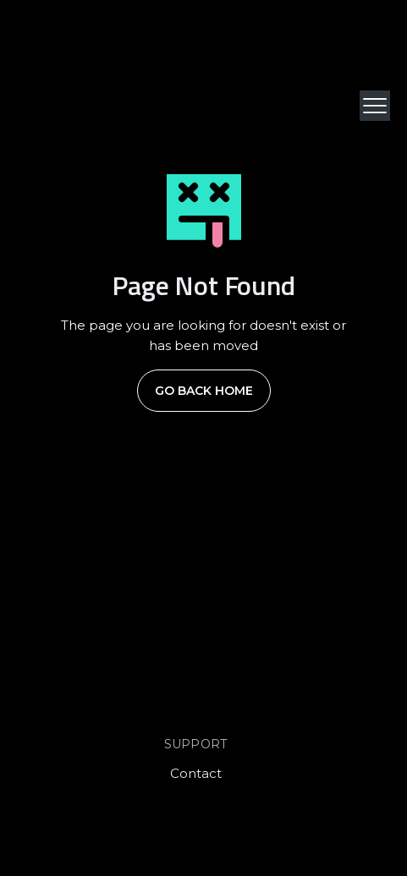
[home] (67, 105)
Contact (196, 773)
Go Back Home (204, 390)
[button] (375, 105)
